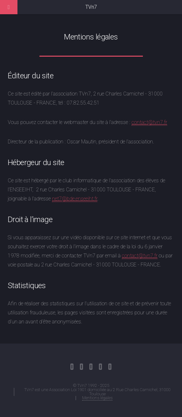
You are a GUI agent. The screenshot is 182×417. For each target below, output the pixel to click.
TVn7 (91, 7)
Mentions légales (97, 397)
